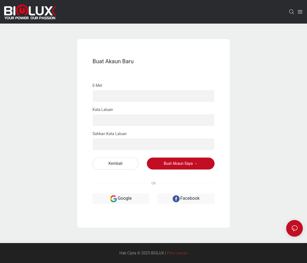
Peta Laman (177, 253)
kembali (116, 163)
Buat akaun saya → (181, 163)
